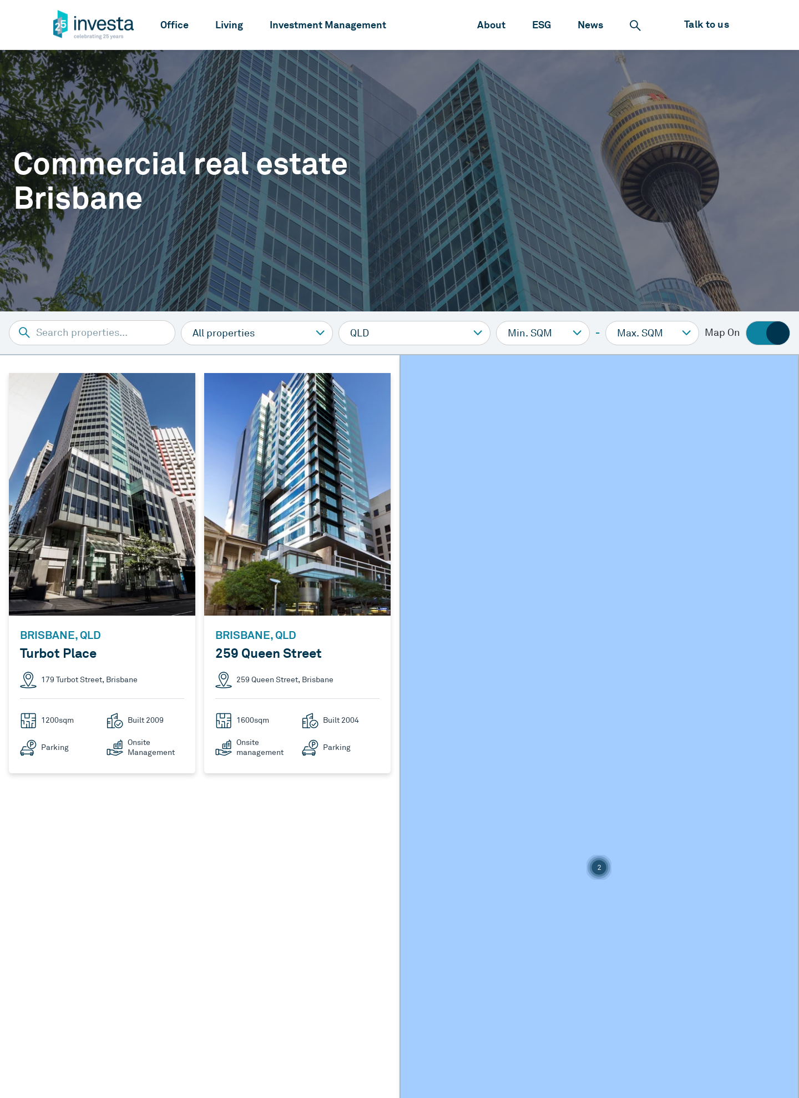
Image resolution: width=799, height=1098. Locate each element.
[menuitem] (174, 24)
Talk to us (706, 24)
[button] (598, 867)
